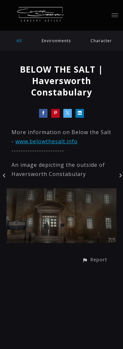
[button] (94, 259)
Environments (56, 41)
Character (101, 41)
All (19, 41)
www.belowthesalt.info (46, 141)
